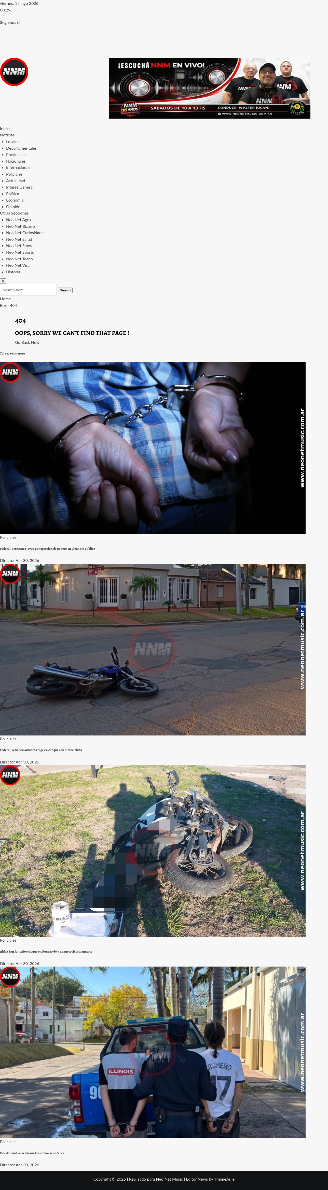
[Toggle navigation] (2, 123)
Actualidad (15, 180)
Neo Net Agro (18, 219)
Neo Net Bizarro (20, 226)
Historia (13, 271)
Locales (12, 141)
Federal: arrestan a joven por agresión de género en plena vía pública (47, 548)
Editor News (197, 1179)
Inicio (5, 128)
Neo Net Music (169, 1179)
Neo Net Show (19, 245)
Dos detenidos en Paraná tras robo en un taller (32, 1153)
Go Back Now (27, 342)
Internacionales (19, 167)
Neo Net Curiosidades (25, 232)
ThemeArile (224, 1179)
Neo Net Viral (18, 265)
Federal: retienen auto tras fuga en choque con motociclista (41, 750)
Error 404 (8, 305)
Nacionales (16, 161)
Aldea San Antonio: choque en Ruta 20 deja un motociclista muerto (46, 951)
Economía (14, 199)
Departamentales (21, 148)
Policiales (14, 174)
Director (7, 560)
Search (65, 290)
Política (12, 193)
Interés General (19, 187)
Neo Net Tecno (19, 258)
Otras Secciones (14, 212)
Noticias (7, 134)
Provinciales (16, 154)
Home (5, 298)
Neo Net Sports (20, 252)
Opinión (13, 206)
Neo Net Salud (19, 239)
